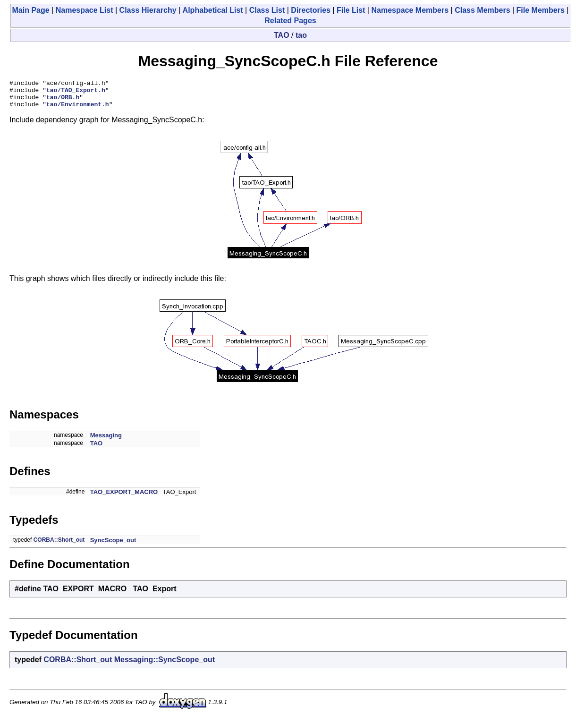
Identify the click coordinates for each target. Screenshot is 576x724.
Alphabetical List (213, 10)
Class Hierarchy (148, 10)
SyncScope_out (113, 545)
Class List (267, 10)
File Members (541, 10)
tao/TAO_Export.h (75, 92)
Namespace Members (410, 10)
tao (301, 35)
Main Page (31, 10)
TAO (281, 35)
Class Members (482, 10)
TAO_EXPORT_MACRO (124, 497)
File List (351, 10)
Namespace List (84, 10)
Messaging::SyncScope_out (164, 665)
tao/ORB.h (62, 101)
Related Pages (290, 21)
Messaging (106, 440)
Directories (310, 10)
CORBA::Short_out (59, 545)
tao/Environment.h (77, 109)
